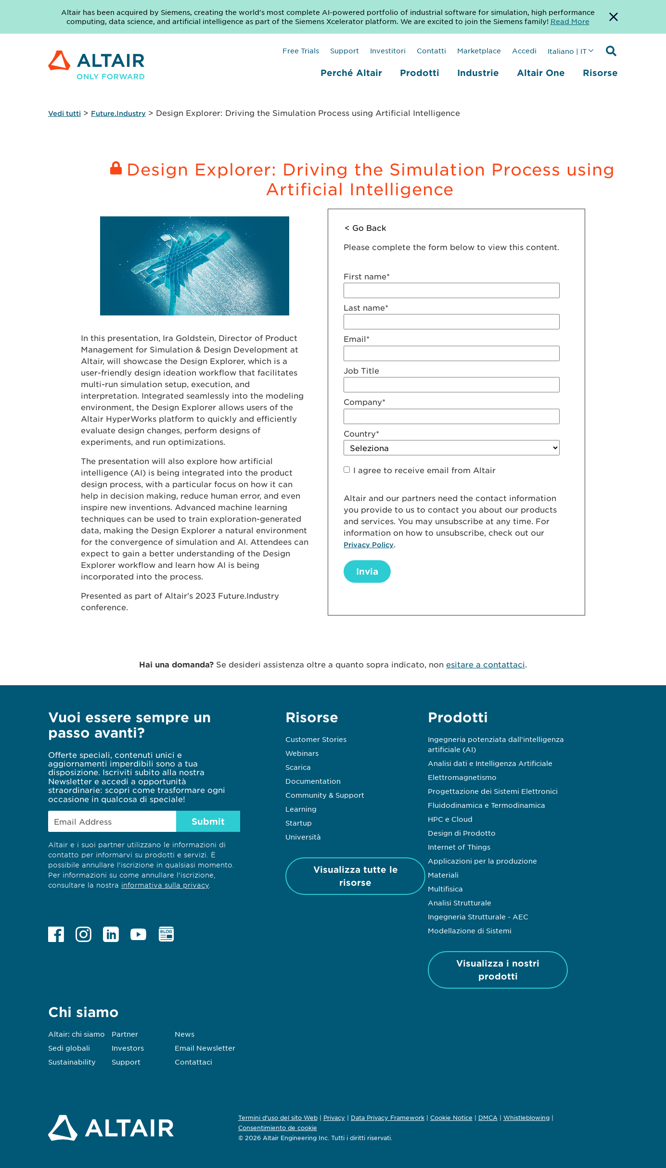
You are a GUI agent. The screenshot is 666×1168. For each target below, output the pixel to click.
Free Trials (300, 50)
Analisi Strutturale (459, 902)
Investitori (388, 50)
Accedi (524, 50)
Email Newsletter (205, 1047)
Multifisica (445, 888)
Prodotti (419, 72)
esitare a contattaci (485, 664)
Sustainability (72, 1061)
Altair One (541, 72)
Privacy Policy (369, 544)
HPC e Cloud (450, 819)
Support (344, 50)
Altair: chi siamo (76, 1034)
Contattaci (193, 1061)
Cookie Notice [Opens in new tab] (451, 1117)
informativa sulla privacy (165, 885)
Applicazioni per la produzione (482, 860)
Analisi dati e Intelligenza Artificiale (490, 763)
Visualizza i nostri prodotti (497, 969)
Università (303, 836)
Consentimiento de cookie (277, 1128)
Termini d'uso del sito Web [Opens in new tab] (278, 1117)
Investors (128, 1047)
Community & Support (324, 795)
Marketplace (479, 50)
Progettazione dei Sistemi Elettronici (493, 791)
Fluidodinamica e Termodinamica (486, 805)
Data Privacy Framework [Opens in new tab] (387, 1117)
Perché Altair (351, 72)
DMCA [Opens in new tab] (488, 1117)
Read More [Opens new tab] (570, 21)
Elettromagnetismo (462, 777)
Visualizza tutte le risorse (355, 876)
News (184, 1034)
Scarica (298, 767)
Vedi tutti (64, 113)
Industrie (478, 72)
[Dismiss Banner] (613, 17)
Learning (301, 808)
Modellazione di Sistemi (470, 930)
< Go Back (365, 227)
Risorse (600, 72)
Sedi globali (69, 1047)
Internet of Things (459, 846)
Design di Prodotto (462, 833)
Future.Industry (118, 113)
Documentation (313, 781)
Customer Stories (315, 739)
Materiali (443, 874)
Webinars (302, 753)
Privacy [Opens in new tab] (334, 1117)
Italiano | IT (567, 51)
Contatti (431, 50)
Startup (298, 822)
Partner (125, 1034)
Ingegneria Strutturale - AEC (478, 916)
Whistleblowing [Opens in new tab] (526, 1117)
